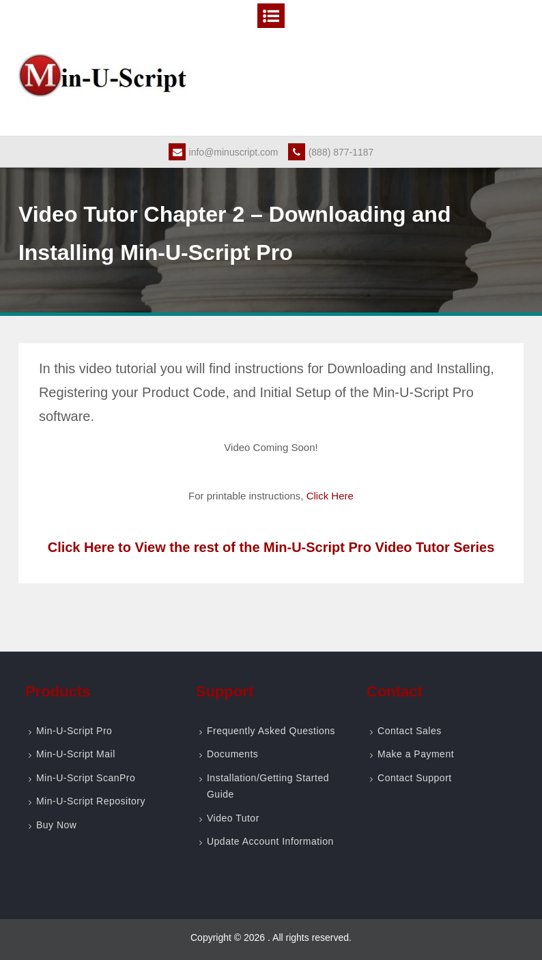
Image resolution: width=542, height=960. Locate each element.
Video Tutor (233, 818)
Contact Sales (409, 730)
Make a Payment (415, 753)
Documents (232, 753)
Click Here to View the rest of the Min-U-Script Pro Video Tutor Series (271, 547)
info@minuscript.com (224, 152)
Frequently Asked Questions (271, 730)
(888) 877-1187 (331, 152)
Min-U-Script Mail (75, 753)
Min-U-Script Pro (74, 730)
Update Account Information (270, 841)
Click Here (330, 495)
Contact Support (414, 777)
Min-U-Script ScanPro (85, 777)
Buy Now (56, 824)
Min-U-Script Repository (90, 801)
